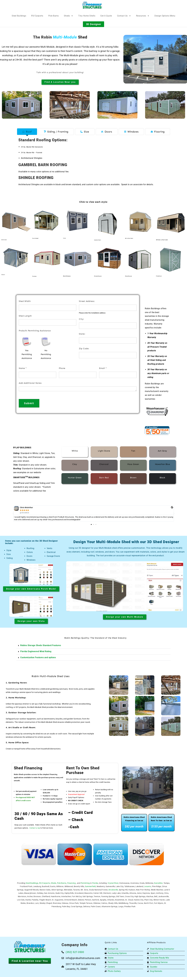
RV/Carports (37, 16)
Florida (95, 883)
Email (103, 368)
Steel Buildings (19, 16)
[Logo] (92, 5)
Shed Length (25, 316)
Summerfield (90, 886)
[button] (13, 513)
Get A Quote (106, 16)
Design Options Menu (164, 16)
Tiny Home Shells (86, 16)
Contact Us (124, 16)
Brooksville (113, 890)
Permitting (85, 883)
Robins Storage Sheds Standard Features (40, 645)
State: (82, 334)
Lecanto (147, 886)
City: (81, 319)
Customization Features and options (38, 657)
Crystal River (113, 883)
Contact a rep (34, 828)
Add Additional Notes (30, 383)
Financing (71, 883)
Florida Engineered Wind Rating (35, 651)
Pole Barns (53, 16)
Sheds (68, 16)
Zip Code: (84, 348)
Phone (62, 368)
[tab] (27, 131)
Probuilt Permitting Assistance (35, 330)
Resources (142, 16)
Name (23, 368)
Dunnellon (158, 883)
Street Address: (87, 301)
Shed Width (25, 301)
